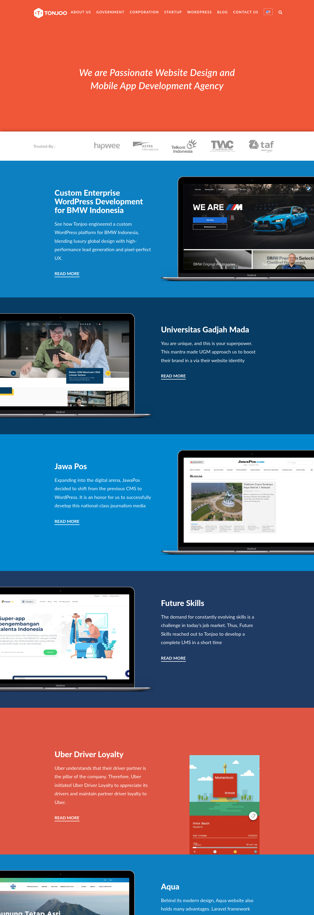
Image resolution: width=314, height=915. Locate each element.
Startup (173, 12)
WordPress (199, 12)
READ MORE (66, 273)
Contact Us (245, 12)
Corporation (144, 12)
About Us (81, 12)
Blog (222, 12)
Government (110, 12)
